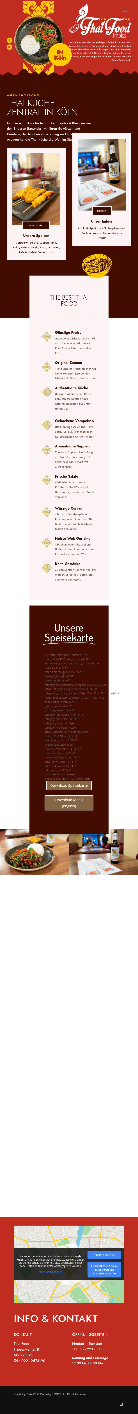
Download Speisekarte (69, 785)
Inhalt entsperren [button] (104, 1255)
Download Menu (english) (69, 802)
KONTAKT (101, 210)
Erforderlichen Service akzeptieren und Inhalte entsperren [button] (104, 1269)
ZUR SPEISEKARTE (36, 225)
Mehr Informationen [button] (50, 1272)
